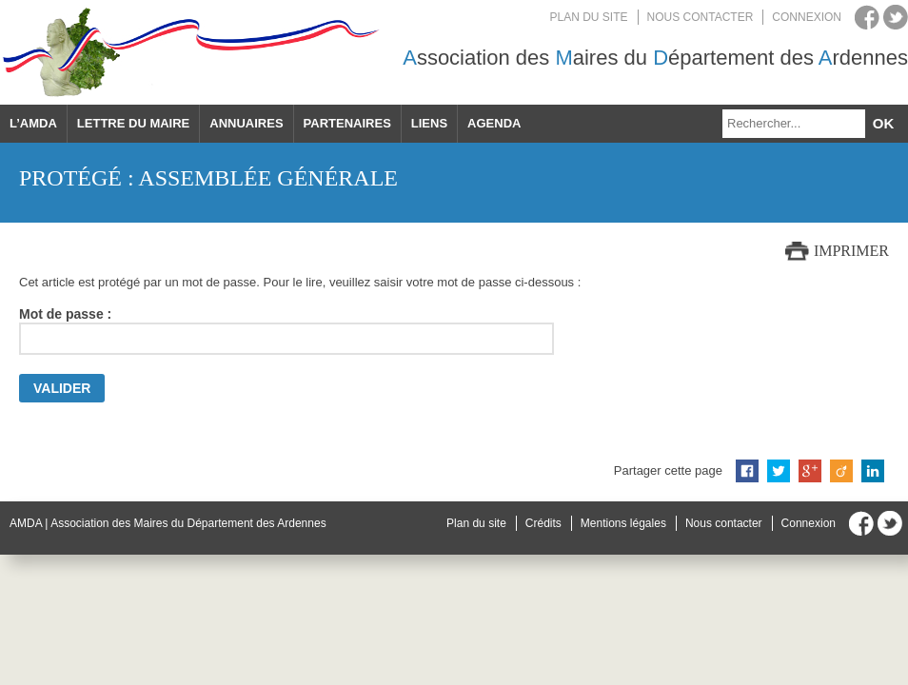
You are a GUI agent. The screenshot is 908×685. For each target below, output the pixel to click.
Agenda (494, 123)
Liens (429, 123)
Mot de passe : (286, 330)
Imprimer (851, 251)
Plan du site (589, 17)
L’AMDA (33, 123)
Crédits (543, 523)
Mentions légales (623, 523)
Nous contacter (700, 17)
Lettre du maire (133, 123)
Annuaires (246, 123)
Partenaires (347, 123)
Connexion (806, 17)
